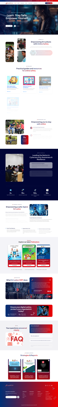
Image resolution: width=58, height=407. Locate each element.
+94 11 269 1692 (12, 315)
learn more (8, 25)
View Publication (14, 265)
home (23, 393)
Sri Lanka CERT (30, 0)
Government (31, 394)
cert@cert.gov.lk (23, 315)
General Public (32, 393)
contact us (47, 296)
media (23, 397)
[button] (48, 291)
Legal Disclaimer (42, 0)
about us (24, 394)
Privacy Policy (37, 0)
